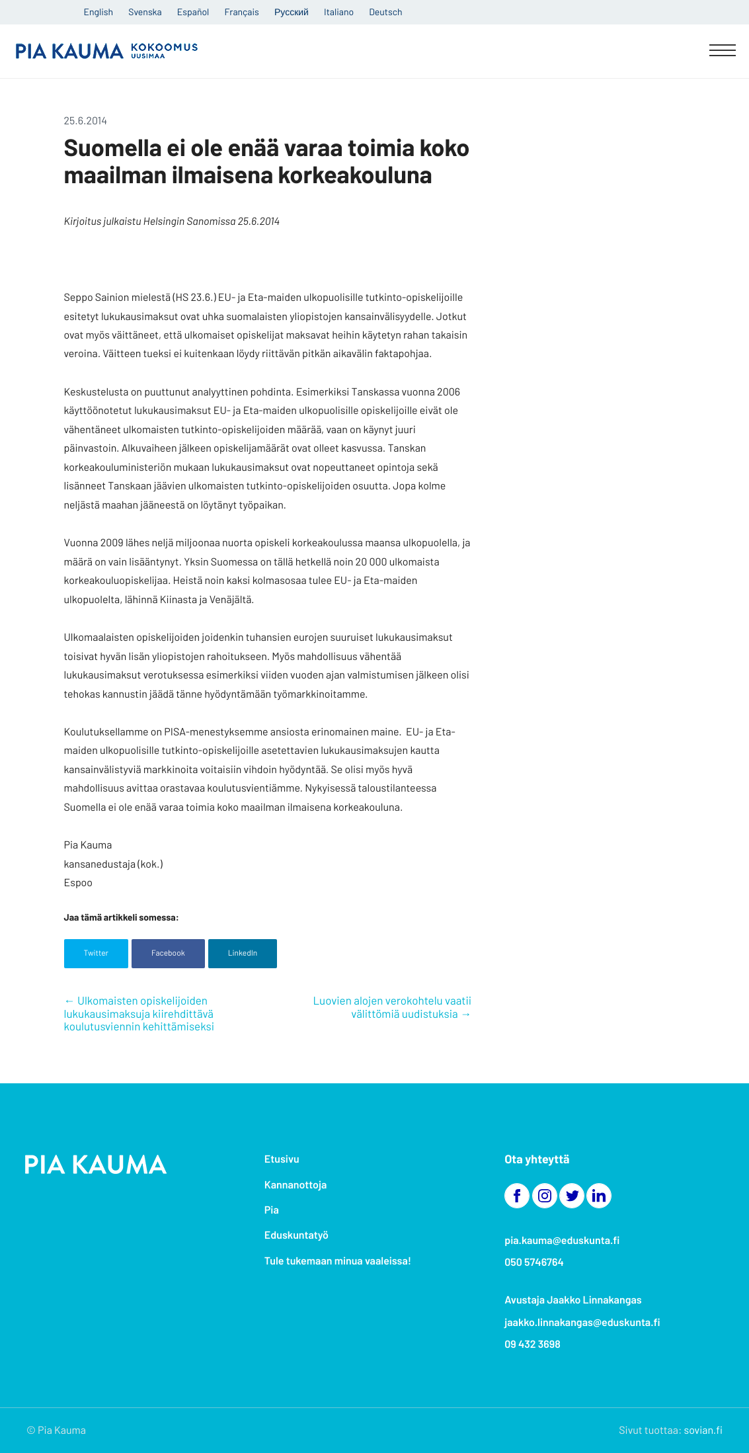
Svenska (144, 11)
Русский (291, 11)
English (99, 11)
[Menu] (722, 51)
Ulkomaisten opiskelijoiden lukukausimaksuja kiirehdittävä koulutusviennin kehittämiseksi (139, 1013)
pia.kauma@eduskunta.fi (561, 1240)
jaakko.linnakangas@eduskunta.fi (582, 1322)
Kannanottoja (295, 1185)
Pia (271, 1210)
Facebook (168, 953)
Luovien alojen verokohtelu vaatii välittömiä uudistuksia (392, 1007)
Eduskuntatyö (296, 1235)
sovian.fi (703, 1430)
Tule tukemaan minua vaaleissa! (337, 1261)
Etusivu (281, 1159)
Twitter (96, 953)
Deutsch (385, 11)
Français (242, 11)
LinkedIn (243, 953)
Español (193, 11)
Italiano (339, 11)
